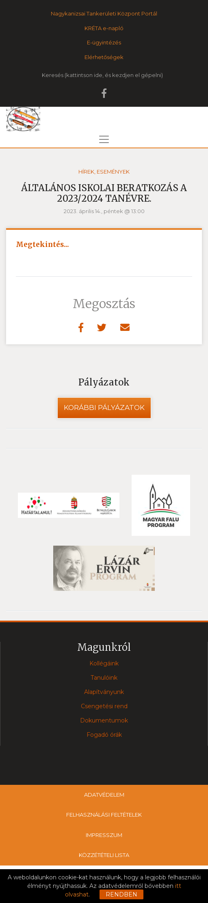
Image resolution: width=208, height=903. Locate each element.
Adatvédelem (104, 794)
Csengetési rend (104, 706)
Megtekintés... (42, 244)
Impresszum (104, 835)
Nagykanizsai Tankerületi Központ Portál (104, 13)
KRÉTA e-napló (104, 28)
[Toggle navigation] (104, 139)
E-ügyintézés (104, 42)
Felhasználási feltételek (104, 814)
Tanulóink (104, 677)
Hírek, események (104, 171)
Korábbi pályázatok (104, 407)
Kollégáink (104, 663)
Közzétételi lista (104, 855)
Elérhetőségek (104, 57)
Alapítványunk (104, 692)
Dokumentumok (104, 720)
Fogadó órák (104, 734)
